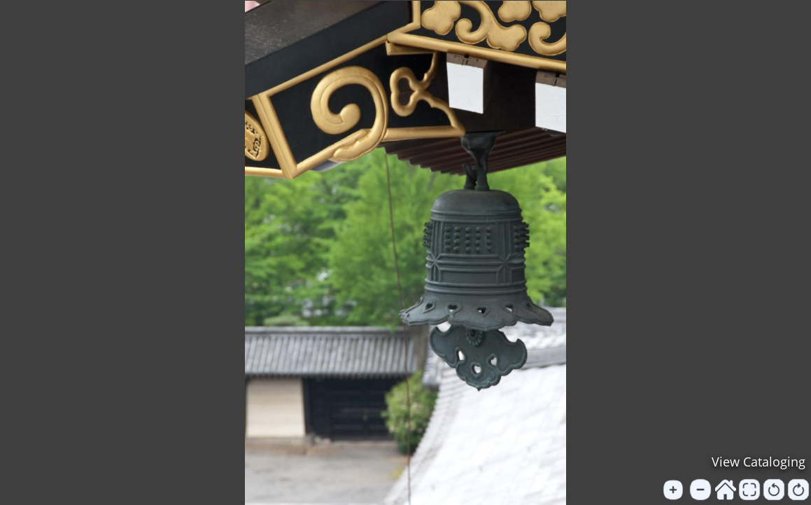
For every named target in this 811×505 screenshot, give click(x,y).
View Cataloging (758, 461)
